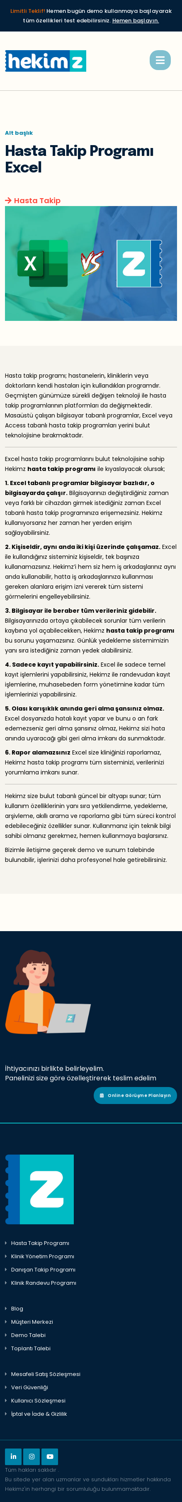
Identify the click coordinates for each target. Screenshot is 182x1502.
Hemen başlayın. (135, 20)
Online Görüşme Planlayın (135, 1095)
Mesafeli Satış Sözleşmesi (45, 1374)
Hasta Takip (37, 200)
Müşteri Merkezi (32, 1322)
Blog (17, 1309)
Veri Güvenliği (29, 1387)
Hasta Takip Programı (40, 1243)
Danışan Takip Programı (43, 1270)
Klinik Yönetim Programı (42, 1256)
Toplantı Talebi (31, 1348)
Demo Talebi (28, 1335)
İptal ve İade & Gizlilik (39, 1414)
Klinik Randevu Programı (43, 1283)
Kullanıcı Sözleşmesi (38, 1401)
